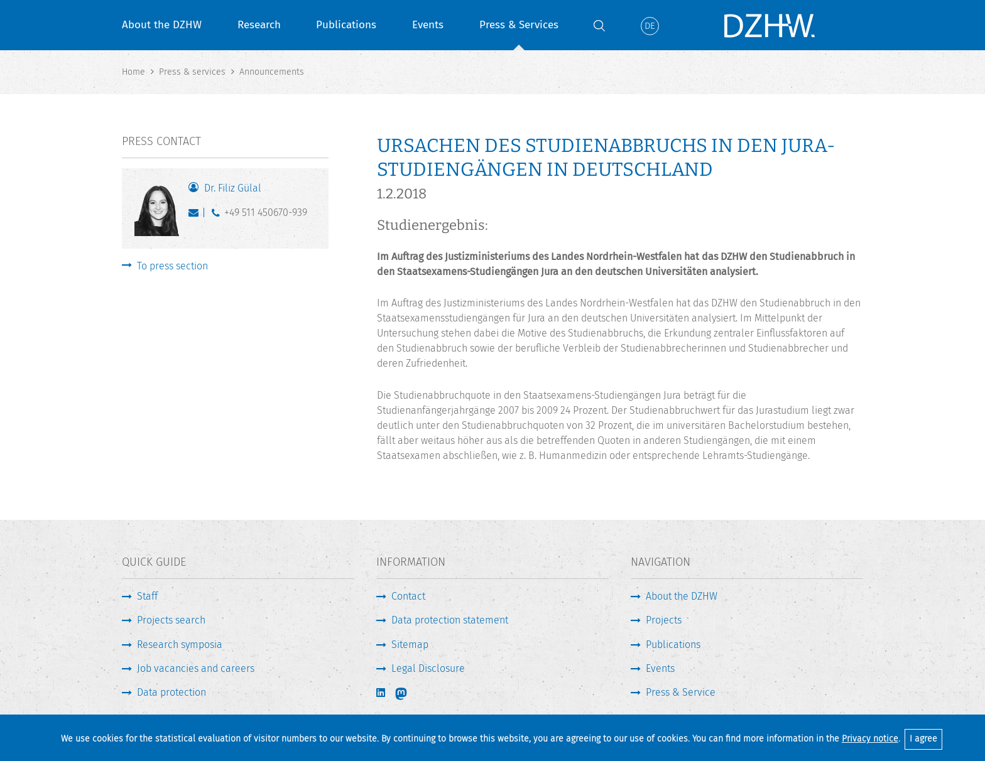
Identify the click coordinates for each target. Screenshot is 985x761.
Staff (147, 596)
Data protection (171, 692)
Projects (664, 620)
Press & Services (518, 24)
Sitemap (409, 644)
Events (428, 24)
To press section (172, 266)
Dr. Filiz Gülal (232, 188)
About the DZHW (162, 24)
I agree (923, 738)
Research (259, 24)
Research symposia (179, 644)
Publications (346, 24)
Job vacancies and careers (195, 668)
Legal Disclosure (428, 668)
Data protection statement (449, 620)
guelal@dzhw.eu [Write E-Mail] (196, 215)
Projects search (171, 620)
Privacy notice (870, 738)
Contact (408, 596)
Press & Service (681, 692)
